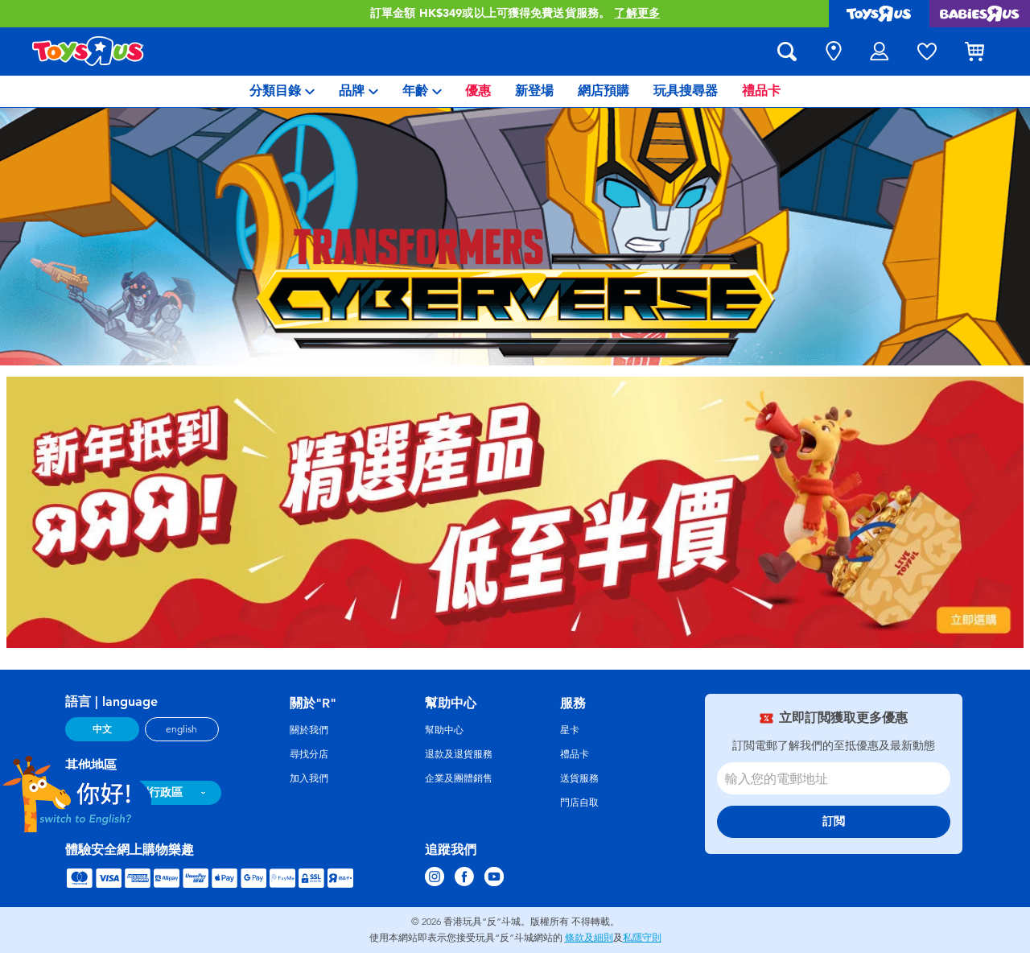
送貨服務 (579, 778)
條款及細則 (589, 937)
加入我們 (309, 778)
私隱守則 (642, 937)
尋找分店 (309, 754)
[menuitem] (282, 91)
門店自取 (579, 802)
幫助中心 (444, 730)
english (181, 729)
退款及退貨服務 (458, 754)
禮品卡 (574, 754)
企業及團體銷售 (458, 778)
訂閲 (833, 821)
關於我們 (309, 730)
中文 (102, 729)
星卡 (569, 730)
